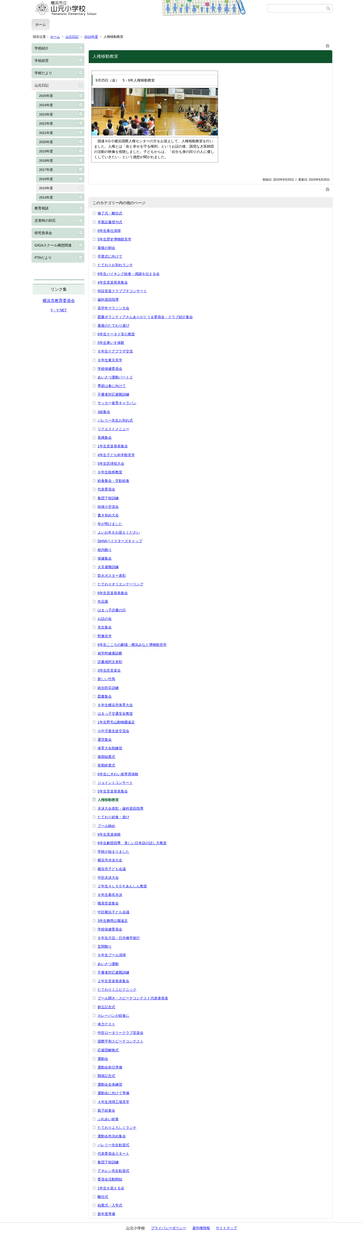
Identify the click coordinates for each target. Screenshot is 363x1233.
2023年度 (46, 114)
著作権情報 (201, 1228)
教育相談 (42, 208)
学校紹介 (42, 48)
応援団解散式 (108, 1050)
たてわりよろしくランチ (117, 1128)
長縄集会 (105, 437)
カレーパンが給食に (113, 1015)
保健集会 (105, 558)
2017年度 (46, 170)
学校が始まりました (113, 852)
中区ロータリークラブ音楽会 (120, 1033)
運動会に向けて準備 (113, 1093)
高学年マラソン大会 (113, 308)
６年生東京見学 (110, 360)
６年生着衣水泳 (110, 895)
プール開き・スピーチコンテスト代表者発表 (133, 998)
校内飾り (105, 550)
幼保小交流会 (108, 507)
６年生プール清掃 (112, 955)
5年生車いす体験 (111, 343)
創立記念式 (106, 1007)
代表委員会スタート (113, 1154)
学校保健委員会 (110, 369)
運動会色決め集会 (112, 1136)
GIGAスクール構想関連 (53, 245)
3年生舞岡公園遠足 (113, 921)
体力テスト (106, 1024)
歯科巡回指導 (108, 299)
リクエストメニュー (113, 429)
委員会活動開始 (110, 1179)
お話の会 (105, 619)
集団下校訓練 (108, 498)
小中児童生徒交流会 (113, 731)
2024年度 (46, 105)
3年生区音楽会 (109, 670)
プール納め (106, 826)
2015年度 (91, 37)
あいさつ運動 (108, 964)
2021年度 (46, 133)
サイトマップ (226, 1228)
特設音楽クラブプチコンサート (122, 291)
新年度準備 (106, 1214)
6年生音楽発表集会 (113, 593)
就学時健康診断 (110, 653)
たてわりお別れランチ (115, 265)
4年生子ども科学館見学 (116, 455)
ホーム (40, 24)
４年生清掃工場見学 (113, 1102)
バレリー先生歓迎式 (113, 1145)
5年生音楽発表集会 (113, 791)
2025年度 (46, 96)
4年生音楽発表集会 (113, 282)
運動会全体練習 (110, 1084)
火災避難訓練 (108, 567)
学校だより (43, 73)
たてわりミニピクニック (117, 990)
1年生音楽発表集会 (113, 446)
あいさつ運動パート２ (115, 377)
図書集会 (105, 696)
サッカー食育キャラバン (117, 403)
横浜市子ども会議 (112, 869)
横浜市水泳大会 (110, 860)
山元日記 (72, 37)
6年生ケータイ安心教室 (116, 334)
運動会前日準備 (110, 1067)
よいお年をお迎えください (119, 532)
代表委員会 (106, 489)
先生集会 (105, 627)
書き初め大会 (108, 515)
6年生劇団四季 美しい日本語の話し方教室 (132, 843)
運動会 (103, 1059)
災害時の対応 (45, 220)
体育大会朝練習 (110, 748)
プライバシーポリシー (168, 1228)
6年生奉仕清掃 (109, 231)
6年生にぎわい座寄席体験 (118, 774)
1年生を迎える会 (111, 1188)
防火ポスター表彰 (112, 575)
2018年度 (46, 160)
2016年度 (46, 179)
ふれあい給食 (108, 1119)
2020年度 (46, 142)
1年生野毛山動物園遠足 (116, 722)
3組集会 (104, 412)
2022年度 (46, 123)
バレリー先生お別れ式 (115, 420)
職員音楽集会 (108, 903)
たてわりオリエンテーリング (120, 584)
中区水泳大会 (108, 877)
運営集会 (105, 739)
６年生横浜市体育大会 (115, 705)
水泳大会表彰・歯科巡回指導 (120, 808)
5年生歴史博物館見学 (114, 239)
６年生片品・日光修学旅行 (119, 938)
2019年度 (46, 151)
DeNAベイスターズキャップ (120, 541)
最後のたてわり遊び (113, 325)
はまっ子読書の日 (112, 610)
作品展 (103, 601)
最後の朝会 (106, 248)
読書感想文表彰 (110, 662)
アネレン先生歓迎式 (113, 1171)
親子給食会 (106, 1110)
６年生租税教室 (110, 472)
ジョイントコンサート (115, 783)
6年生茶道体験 (109, 834)
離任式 (103, 1197)
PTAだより (43, 258)
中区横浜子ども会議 (113, 912)
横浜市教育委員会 (59, 300)
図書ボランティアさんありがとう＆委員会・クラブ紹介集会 (145, 317)
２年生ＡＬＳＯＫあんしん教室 (122, 886)
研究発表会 (43, 233)
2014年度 (46, 197)
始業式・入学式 (110, 1205)
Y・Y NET (58, 310)
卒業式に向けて (110, 256)
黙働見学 (105, 636)
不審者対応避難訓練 (113, 394)
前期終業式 (106, 765)
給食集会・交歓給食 (113, 481)
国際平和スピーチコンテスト (120, 1041)
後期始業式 (106, 757)
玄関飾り (105, 946)
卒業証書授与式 (110, 222)
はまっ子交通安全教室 (115, 713)
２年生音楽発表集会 (113, 981)
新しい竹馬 (106, 679)
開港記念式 (106, 1076)
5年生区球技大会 (111, 463)
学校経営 (42, 61)
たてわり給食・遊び (113, 817)
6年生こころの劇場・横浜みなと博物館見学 (132, 645)
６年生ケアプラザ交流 (115, 351)
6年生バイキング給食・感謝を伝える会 (129, 274)
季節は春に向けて (112, 386)
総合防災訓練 (108, 688)
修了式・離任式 (110, 213)
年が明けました (110, 524)
